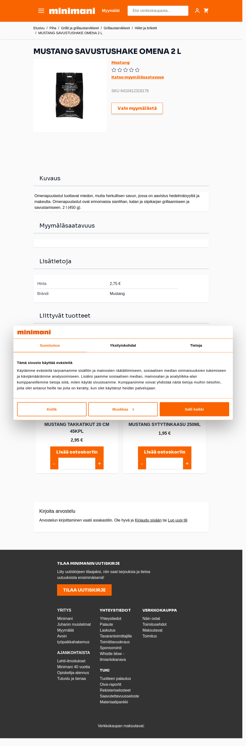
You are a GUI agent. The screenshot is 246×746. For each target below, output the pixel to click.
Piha (52, 28)
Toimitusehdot (154, 624)
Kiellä (52, 409)
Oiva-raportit (110, 684)
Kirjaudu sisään (148, 520)
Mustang (120, 62)
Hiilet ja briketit (146, 28)
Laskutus (107, 630)
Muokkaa (123, 409)
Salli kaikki (194, 409)
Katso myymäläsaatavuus (137, 77)
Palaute (106, 624)
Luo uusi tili (177, 520)
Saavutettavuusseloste (119, 696)
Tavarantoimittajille (116, 636)
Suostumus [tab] (50, 345)
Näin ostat (151, 618)
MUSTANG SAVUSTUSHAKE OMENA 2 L (70, 33)
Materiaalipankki (114, 702)
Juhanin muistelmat (74, 624)
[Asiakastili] (197, 11)
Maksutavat (152, 630)
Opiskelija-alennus (73, 673)
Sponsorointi (110, 648)
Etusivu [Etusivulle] (39, 28)
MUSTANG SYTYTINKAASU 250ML (164, 424)
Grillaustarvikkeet (117, 28)
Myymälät (65, 630)
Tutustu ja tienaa (71, 678)
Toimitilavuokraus (115, 642)
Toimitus (149, 636)
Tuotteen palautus (116, 678)
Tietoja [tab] (196, 345)
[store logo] (72, 11)
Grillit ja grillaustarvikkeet (80, 28)
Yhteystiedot (110, 618)
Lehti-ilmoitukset (71, 661)
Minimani (65, 618)
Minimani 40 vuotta (73, 667)
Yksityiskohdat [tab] (123, 345)
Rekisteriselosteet (115, 690)
